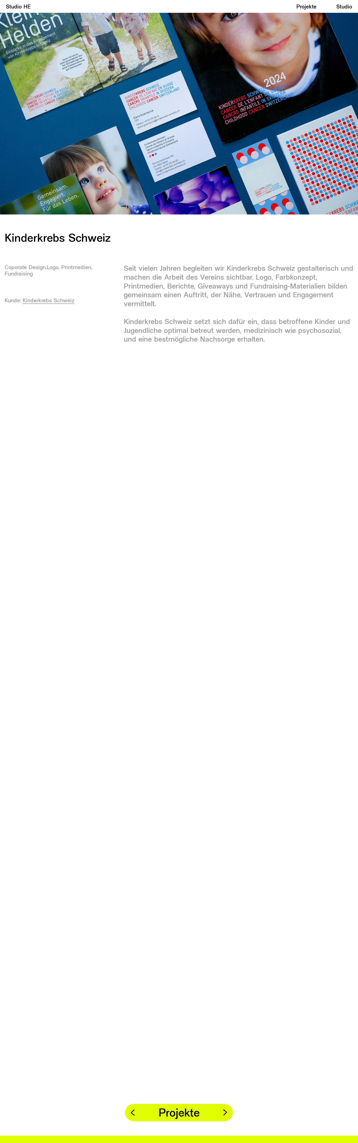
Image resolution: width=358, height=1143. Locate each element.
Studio (344, 7)
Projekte (306, 7)
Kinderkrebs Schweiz (48, 302)
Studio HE (18, 7)
